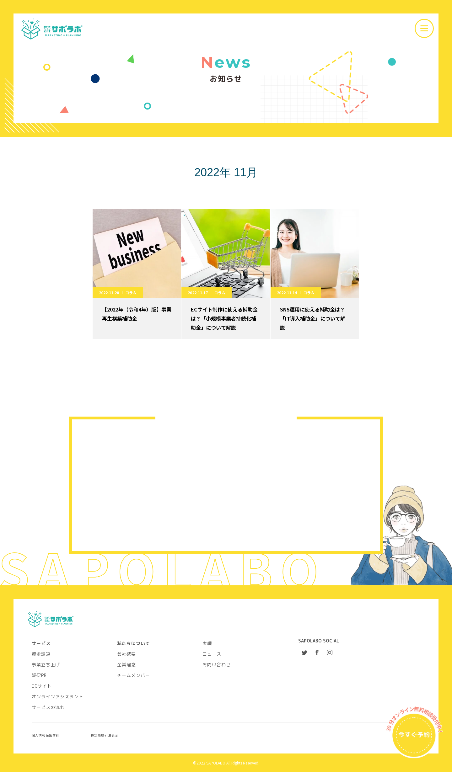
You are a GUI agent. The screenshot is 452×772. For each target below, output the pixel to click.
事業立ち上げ (46, 664)
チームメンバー (133, 675)
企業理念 (126, 664)
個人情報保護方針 (45, 734)
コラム (131, 292)
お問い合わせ (216, 664)
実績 (207, 643)
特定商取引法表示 (104, 734)
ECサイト (42, 686)
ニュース (211, 654)
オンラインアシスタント (57, 696)
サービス (41, 643)
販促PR (39, 675)
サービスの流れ (48, 707)
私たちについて (133, 643)
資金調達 (41, 654)
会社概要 (126, 654)
